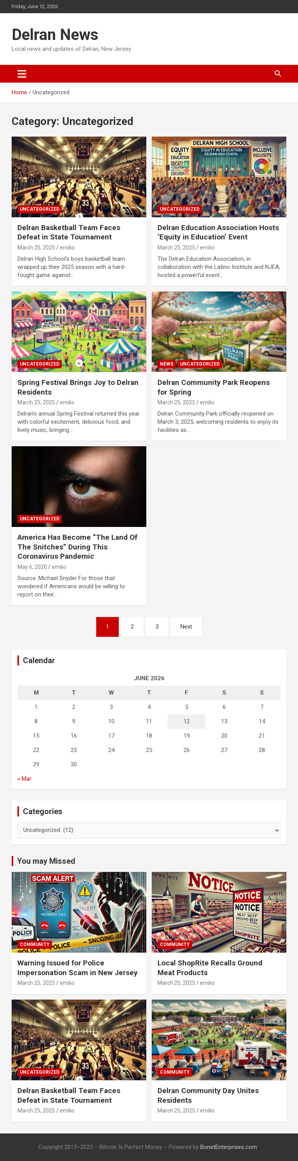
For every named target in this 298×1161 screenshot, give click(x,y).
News (166, 364)
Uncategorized (39, 209)
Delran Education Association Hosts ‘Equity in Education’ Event (218, 232)
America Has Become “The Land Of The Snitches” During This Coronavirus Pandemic (77, 547)
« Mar (24, 778)
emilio (67, 247)
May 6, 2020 (32, 567)
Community (35, 944)
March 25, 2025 (36, 247)
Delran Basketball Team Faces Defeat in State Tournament (68, 232)
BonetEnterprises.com (228, 1147)
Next (186, 626)
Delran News (55, 35)
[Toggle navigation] (22, 74)
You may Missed (46, 861)
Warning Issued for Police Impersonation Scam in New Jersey (77, 967)
